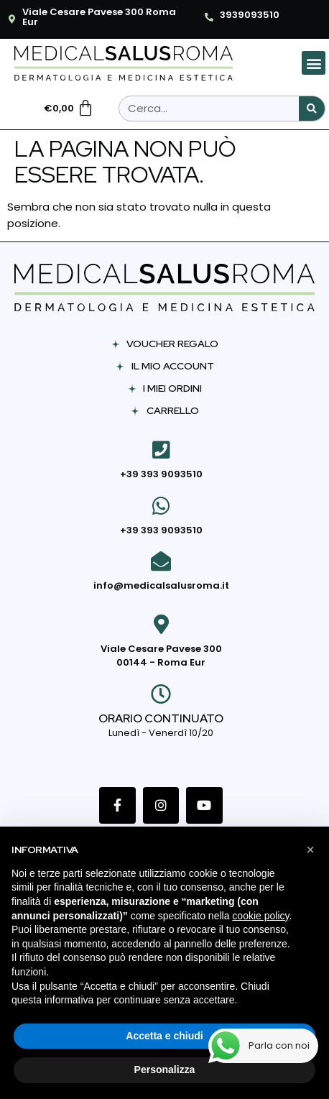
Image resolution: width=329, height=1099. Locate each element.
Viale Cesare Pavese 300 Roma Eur (99, 17)
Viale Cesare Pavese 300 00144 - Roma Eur (161, 656)
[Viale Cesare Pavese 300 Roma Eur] (11, 19)
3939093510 (249, 15)
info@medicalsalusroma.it (161, 585)
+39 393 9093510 (161, 474)
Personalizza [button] (164, 1069)
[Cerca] (312, 108)
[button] (313, 63)
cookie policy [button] (260, 915)
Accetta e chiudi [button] (164, 1035)
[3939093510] (209, 17)
